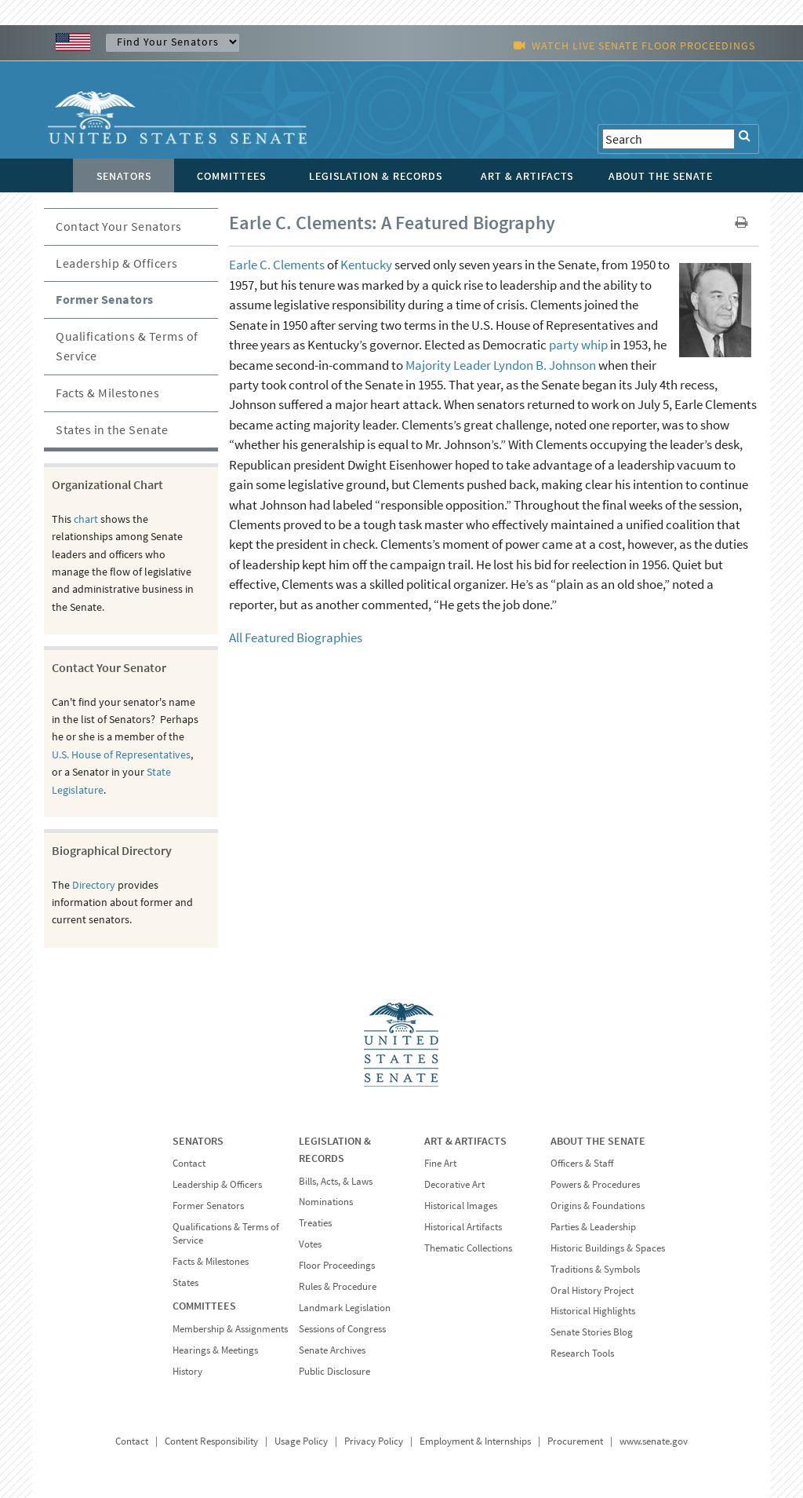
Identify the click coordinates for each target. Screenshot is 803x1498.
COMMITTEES (204, 1306)
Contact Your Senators (119, 226)
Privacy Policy (373, 1441)
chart (86, 519)
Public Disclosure (334, 1371)
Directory (93, 885)
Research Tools (582, 1353)
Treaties (315, 1222)
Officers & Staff (581, 1163)
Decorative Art (454, 1184)
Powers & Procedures (595, 1184)
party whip (578, 344)
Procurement (575, 1441)
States (185, 1282)
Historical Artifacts (463, 1226)
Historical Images (460, 1205)
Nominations (326, 1201)
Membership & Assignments (230, 1328)
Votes (310, 1244)
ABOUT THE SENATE (597, 1141)
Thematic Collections (468, 1248)
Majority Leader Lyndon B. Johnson (500, 365)
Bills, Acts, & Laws (335, 1181)
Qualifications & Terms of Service (127, 346)
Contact (189, 1163)
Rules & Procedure (337, 1286)
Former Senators (105, 299)
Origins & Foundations (597, 1205)
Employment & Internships (475, 1441)
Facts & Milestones (107, 392)
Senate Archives (332, 1350)
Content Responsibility (211, 1441)
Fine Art (440, 1163)
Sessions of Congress (342, 1328)
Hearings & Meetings (215, 1350)
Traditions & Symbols (595, 1269)
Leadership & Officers (117, 263)
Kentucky (366, 264)
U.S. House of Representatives (121, 754)
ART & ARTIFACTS (465, 1141)
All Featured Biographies (295, 637)
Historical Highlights (592, 1310)
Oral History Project (592, 1290)
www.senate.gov (654, 1441)
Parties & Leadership (593, 1226)
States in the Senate (112, 429)
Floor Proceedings (337, 1265)
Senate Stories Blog (591, 1332)
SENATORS (198, 1141)
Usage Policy (301, 1441)
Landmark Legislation (345, 1307)
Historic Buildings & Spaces (607, 1248)
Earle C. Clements (277, 264)
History (187, 1371)
